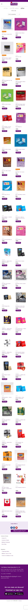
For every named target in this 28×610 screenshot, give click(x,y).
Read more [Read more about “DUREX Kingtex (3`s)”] (4, 310)
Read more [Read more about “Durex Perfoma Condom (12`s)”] (18, 265)
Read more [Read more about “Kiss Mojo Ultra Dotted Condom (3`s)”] (4, 287)
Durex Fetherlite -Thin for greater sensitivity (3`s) (6, 127)
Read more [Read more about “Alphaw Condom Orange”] (4, 152)
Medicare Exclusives (6, 542)
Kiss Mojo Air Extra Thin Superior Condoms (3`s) (20, 307)
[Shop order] (14, 14)
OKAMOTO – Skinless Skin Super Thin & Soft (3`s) (7, 329)
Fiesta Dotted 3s (19, 239)
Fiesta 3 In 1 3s (18, 56)
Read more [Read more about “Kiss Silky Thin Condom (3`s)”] (18, 176)
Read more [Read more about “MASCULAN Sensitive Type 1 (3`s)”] (4, 516)
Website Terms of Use (6, 553)
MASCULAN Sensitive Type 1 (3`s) (7, 512)
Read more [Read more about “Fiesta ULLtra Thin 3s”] (4, 198)
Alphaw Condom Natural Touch (20, 34)
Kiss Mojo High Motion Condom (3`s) (6, 420)
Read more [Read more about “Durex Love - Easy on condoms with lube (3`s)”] (18, 221)
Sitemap (20, 600)
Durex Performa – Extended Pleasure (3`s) (7, 218)
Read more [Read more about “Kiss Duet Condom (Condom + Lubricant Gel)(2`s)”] (4, 492)
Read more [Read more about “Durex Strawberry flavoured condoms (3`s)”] (18, 469)
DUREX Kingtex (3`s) (5, 306)
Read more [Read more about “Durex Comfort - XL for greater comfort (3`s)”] (18, 401)
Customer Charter (5, 540)
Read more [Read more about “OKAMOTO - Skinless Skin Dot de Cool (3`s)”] (4, 265)
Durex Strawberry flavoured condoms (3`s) (20, 465)
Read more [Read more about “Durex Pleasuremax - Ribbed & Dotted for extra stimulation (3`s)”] (18, 333)
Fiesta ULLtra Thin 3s (6, 194)
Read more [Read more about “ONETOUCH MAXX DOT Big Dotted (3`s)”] (4, 84)
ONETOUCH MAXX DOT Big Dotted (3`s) (7, 81)
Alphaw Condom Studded (20, 149)
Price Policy (4, 544)
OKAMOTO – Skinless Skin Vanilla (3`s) (7, 443)
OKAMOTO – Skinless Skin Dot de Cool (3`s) (7, 262)
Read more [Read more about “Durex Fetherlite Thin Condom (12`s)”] (18, 446)
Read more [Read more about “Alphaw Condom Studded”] (18, 152)
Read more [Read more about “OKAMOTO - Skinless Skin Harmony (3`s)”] (18, 424)
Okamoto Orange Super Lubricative (6, 465)
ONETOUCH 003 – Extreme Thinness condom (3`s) (6, 58)
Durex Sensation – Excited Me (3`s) (6, 398)
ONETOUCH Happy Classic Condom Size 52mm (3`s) (20, 105)
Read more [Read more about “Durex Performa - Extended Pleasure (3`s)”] (4, 221)
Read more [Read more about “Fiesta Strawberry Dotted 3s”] (18, 492)
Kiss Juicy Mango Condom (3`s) (20, 195)
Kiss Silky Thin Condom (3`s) (20, 173)
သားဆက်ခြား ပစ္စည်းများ (14, 8)
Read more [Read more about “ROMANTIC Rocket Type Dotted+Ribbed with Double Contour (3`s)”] (18, 516)
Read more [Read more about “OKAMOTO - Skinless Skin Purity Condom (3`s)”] (4, 356)
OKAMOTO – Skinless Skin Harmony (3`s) (20, 420)
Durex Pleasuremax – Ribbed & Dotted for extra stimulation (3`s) (21, 329)
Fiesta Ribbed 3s (19, 126)
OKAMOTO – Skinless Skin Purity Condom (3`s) (7, 353)
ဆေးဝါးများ (6, 8)
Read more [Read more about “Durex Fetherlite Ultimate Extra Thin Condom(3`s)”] (18, 356)
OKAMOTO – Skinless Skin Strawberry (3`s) (20, 375)
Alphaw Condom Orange (6, 149)
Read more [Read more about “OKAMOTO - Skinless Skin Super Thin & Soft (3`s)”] (4, 333)
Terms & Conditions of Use (7, 555)
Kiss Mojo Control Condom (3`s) (21, 284)
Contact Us (4, 538)
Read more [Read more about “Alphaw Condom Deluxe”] (4, 108)
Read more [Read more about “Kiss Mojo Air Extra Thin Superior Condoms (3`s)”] (18, 310)
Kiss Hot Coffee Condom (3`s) (6, 171)
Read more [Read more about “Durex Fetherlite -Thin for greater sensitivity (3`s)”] (4, 130)
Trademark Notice (5, 551)
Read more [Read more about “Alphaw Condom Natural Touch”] (18, 37)
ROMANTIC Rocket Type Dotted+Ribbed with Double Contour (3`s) (20, 512)
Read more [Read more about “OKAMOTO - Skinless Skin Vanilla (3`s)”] (4, 446)
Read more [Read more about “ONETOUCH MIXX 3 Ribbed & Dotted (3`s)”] (18, 85)
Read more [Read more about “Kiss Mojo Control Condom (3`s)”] (18, 287)
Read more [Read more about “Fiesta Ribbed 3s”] (18, 130)
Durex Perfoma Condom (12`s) (20, 262)
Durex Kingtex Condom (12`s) (6, 375)
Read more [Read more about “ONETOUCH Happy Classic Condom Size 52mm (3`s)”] (18, 108)
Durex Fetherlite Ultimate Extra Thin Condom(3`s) (20, 353)
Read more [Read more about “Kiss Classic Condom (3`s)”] (4, 38)
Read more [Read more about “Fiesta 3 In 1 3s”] (18, 60)
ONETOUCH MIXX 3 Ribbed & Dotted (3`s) (20, 82)
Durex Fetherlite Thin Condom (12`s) (19, 443)
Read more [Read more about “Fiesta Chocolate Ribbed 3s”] (4, 242)
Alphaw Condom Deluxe (6, 104)
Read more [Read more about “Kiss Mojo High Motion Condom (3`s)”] (4, 424)
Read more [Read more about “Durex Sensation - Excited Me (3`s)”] (4, 401)
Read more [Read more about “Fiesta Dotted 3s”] (18, 242)
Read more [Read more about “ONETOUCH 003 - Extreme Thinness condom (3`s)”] (4, 62)
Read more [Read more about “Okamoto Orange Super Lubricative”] (4, 469)
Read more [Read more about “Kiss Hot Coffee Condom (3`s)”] (4, 175)
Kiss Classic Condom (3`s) (7, 34)
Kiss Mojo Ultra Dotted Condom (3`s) (6, 284)
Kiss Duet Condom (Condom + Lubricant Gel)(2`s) (6, 488)
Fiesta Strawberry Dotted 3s (21, 487)
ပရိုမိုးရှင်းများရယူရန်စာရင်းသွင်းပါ (19, 531)
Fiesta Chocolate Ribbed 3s (7, 239)
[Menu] (1, 4)
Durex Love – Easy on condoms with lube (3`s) (20, 218)
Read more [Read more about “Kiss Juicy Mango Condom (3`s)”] (18, 198)
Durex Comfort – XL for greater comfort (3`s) (20, 398)
